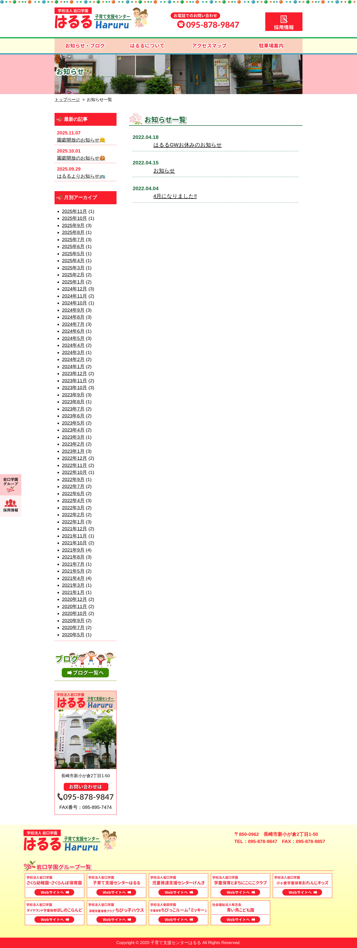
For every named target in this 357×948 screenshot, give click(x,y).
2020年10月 (74, 613)
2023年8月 (73, 401)
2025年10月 (74, 218)
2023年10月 (74, 387)
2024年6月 (73, 331)
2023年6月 (73, 415)
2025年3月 (73, 267)
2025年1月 (73, 281)
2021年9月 (73, 550)
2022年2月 (73, 514)
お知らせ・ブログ (86, 45)
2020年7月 (73, 627)
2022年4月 (73, 500)
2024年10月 (74, 303)
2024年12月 (74, 288)
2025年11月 (74, 211)
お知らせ (164, 170)
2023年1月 (73, 451)
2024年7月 (73, 324)
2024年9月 (73, 310)
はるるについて (147, 45)
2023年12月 (74, 373)
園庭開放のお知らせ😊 (81, 140)
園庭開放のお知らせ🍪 (81, 158)
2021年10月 (74, 542)
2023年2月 (73, 444)
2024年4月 (73, 345)
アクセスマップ (209, 45)
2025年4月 (73, 260)
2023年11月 (74, 380)
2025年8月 (73, 232)
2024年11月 (74, 296)
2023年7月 (73, 408)
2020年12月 (74, 599)
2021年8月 (73, 557)
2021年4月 (73, 578)
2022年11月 (74, 465)
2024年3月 (73, 352)
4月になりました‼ (175, 196)
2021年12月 (74, 528)
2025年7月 (73, 239)
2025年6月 (73, 246)
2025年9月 (73, 225)
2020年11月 (74, 606)
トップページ (67, 99)
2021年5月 (73, 571)
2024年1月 (73, 366)
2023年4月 (73, 430)
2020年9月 (73, 620)
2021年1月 (73, 592)
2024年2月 (73, 359)
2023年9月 (73, 394)
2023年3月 (73, 437)
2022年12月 (74, 458)
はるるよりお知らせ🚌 (81, 176)
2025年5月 (73, 253)
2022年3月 (73, 507)
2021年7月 (73, 564)
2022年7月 (73, 486)
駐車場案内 (271, 45)
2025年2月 (73, 274)
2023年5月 (73, 423)
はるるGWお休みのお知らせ (187, 145)
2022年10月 (74, 472)
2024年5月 (73, 338)
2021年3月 (73, 585)
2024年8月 (73, 317)
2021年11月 (74, 535)
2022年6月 (73, 493)
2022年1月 (73, 521)
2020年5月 (73, 634)
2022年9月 (73, 479)
